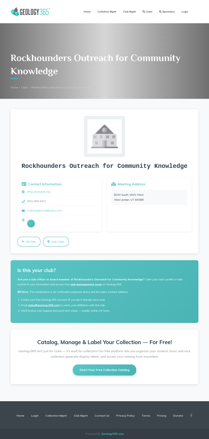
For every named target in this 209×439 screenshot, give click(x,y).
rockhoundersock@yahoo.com (44, 210)
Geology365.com (112, 433)
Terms (146, 415)
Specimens (167, 11)
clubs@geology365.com (44, 305)
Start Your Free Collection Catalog (104, 370)
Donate (178, 415)
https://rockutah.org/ (38, 191)
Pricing (161, 415)
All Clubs (29, 241)
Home (87, 11)
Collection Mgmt (106, 11)
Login (185, 11)
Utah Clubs (55, 241)
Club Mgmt (129, 11)
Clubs (147, 11)
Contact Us (102, 415)
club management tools (86, 284)
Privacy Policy (125, 415)
